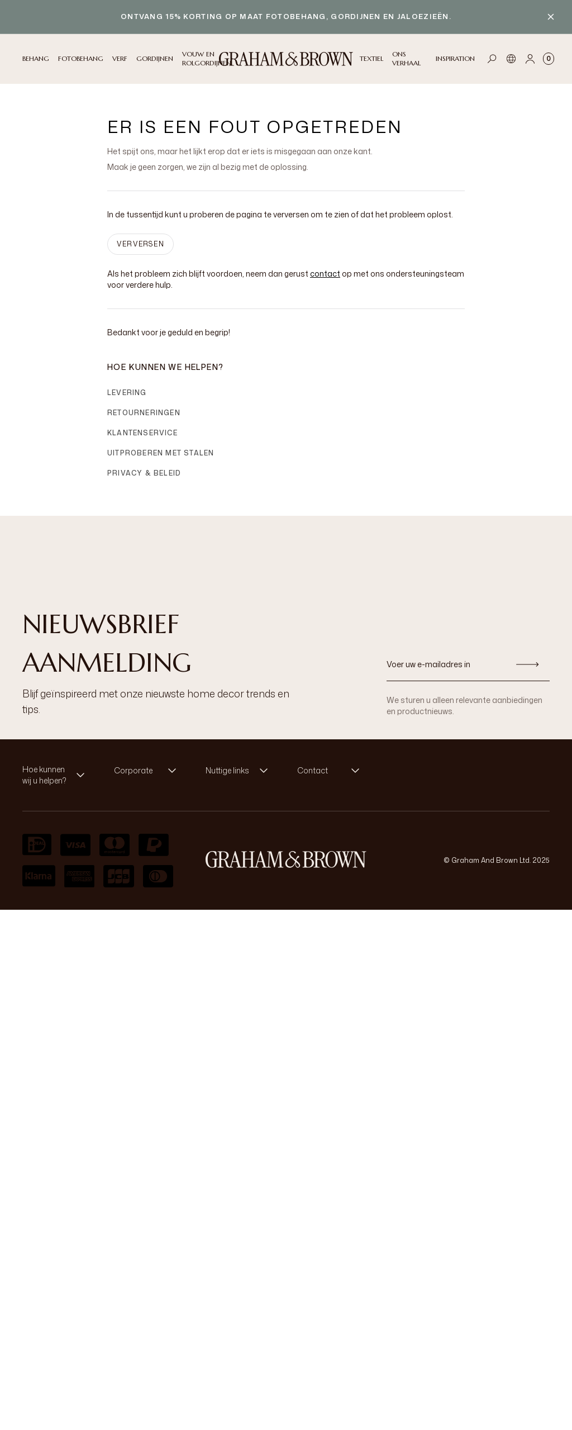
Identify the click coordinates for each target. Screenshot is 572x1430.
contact (325, 273)
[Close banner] (551, 17)
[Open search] (492, 59)
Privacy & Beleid (144, 473)
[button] (57, 775)
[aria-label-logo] (286, 859)
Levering (127, 392)
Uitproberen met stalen (160, 453)
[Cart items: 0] (548, 59)
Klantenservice (142, 433)
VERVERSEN (140, 244)
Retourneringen (143, 412)
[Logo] (286, 59)
